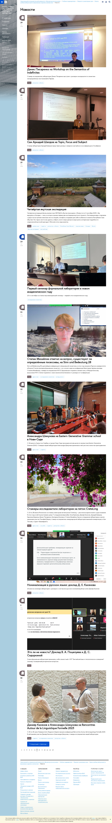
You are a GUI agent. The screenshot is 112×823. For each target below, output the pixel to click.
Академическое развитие (62, 782)
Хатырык (88, 226)
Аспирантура (41, 784)
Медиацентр (76, 780)
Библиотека (76, 771)
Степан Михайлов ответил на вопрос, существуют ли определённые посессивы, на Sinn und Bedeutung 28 (59, 360)
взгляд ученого (60, 377)
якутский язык (43, 229)
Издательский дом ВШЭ (79, 773)
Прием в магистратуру (43, 782)
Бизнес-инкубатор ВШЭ (44, 792)
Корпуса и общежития (25, 781)
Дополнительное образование (42, 787)
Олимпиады (41, 775)
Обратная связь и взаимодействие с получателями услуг (43, 800)
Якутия (93, 226)
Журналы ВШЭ (76, 782)
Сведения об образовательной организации (24, 803)
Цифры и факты (24, 771)
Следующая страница (38, 744)
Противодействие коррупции (27, 792)
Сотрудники (5, 21)
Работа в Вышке (24, 813)
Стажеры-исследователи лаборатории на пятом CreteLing (62, 509)
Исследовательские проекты (63, 773)
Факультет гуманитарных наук (81, 762)
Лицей (39, 771)
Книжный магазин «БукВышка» (80, 775)
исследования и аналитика (35, 299)
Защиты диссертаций (61, 780)
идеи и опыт (36, 377)
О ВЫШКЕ (23, 769)
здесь (93, 818)
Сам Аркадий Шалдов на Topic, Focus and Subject (57, 142)
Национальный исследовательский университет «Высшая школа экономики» (39, 762)
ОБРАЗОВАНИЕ (42, 769)
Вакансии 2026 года (6, 41)
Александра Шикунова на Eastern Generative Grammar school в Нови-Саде (64, 437)
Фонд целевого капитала (26, 790)
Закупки (22, 784)
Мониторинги (59, 775)
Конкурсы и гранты (60, 784)
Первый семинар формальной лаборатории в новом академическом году (58, 290)
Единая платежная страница (27, 811)
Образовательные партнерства (42, 795)
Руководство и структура (26, 773)
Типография (76, 778)
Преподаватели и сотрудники (27, 779)
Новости (4, 25)
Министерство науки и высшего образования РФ (97, 772)
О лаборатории (6, 18)
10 (44, 750)
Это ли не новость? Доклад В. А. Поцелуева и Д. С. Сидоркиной (58, 653)
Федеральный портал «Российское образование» (98, 779)
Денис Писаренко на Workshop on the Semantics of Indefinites (58, 70)
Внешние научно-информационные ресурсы (62, 787)
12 (50, 750)
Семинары (5, 28)
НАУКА (58, 769)
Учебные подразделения (66, 762)
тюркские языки (80, 226)
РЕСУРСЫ (76, 769)
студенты (43, 226)
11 (47, 750)
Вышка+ (40, 780)
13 (53, 750)
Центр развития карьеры (44, 790)
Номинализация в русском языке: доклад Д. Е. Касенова (61, 585)
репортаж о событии (38, 83)
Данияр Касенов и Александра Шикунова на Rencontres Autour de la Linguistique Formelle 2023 (61, 726)
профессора (36, 226)
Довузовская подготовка (44, 773)
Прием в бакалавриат (43, 778)
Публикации (5, 37)
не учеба (43, 525)
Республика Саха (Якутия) (67, 226)
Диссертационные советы (62, 778)
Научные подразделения (62, 771)
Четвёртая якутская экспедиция (46, 209)
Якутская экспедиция (33, 229)
